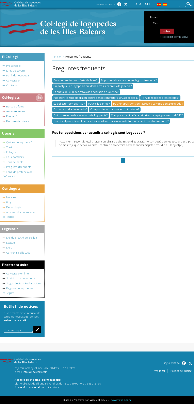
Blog (8, 202)
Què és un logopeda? (19, 142)
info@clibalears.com (35, 372)
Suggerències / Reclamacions (23, 283)
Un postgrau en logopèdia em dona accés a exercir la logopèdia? (92, 86)
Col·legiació (13, 80)
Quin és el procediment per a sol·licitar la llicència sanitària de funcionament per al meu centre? (110, 121)
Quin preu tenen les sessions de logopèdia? (80, 115)
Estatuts (10, 242)
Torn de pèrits (14, 162)
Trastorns (11, 147)
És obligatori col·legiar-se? (69, 103)
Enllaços (11, 152)
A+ (141, 4)
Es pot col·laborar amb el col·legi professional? (129, 80)
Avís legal (159, 371)
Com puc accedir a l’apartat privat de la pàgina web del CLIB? (147, 115)
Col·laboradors (14, 157)
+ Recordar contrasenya (174, 37)
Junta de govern (15, 70)
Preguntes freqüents (18, 167)
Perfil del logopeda (17, 75)
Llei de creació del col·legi (21, 237)
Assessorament (16, 111)
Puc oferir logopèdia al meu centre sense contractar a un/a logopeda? (95, 98)
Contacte (11, 85)
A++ (147, 4)
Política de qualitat (181, 371)
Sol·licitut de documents (20, 278)
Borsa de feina (15, 106)
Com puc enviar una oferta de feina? (75, 80)
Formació (11, 116)
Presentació (13, 66)
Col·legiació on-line (17, 273)
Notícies (11, 197)
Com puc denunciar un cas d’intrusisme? (114, 109)
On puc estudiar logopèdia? (70, 109)
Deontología (13, 207)
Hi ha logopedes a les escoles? (160, 98)
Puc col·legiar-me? (99, 103)
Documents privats (17, 121)
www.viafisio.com (121, 399)
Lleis (9, 247)
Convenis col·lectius (18, 252)
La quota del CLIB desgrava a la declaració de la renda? (86, 92)
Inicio (57, 56)
